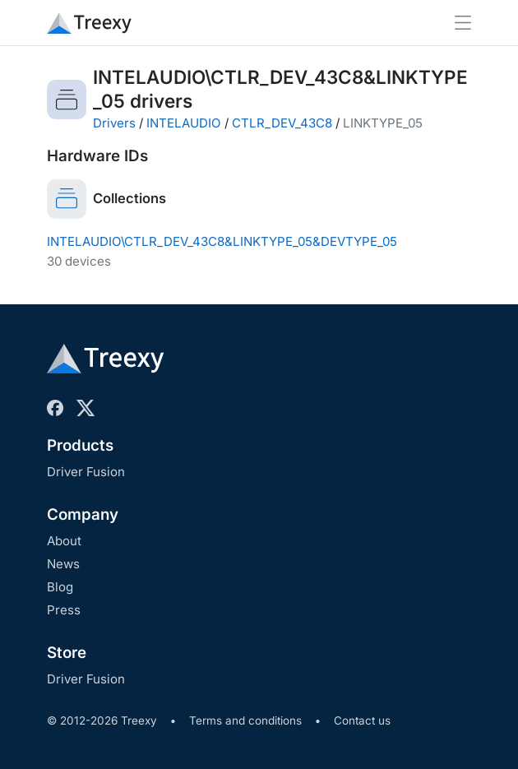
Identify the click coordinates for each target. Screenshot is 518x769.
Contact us (362, 720)
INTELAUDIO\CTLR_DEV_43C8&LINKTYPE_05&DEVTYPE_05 (222, 241)
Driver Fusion (86, 471)
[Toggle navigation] (463, 23)
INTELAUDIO (183, 123)
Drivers (114, 123)
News (63, 564)
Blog (60, 587)
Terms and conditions (245, 720)
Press (64, 610)
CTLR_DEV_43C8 (282, 123)
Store (66, 652)
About (64, 541)
